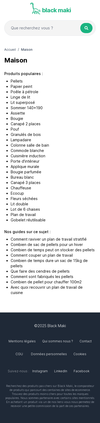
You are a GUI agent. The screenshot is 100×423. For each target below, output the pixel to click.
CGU (19, 354)
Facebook (81, 371)
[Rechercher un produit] (86, 28)
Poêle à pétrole (24, 91)
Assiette (18, 113)
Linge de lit (20, 97)
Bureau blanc (22, 177)
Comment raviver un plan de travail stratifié (49, 239)
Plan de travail (23, 214)
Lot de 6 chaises (25, 209)
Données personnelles (49, 354)
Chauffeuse (21, 188)
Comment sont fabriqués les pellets (42, 276)
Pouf (15, 129)
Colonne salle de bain (30, 145)
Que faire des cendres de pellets (40, 271)
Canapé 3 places (26, 182)
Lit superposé (23, 102)
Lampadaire (21, 140)
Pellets (17, 81)
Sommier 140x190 (27, 107)
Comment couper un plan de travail (42, 255)
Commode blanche (27, 150)
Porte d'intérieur (25, 161)
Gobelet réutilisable (28, 220)
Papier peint (21, 86)
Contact (85, 341)
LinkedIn (60, 371)
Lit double (19, 204)
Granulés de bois (26, 134)
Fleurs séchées (24, 198)
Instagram (40, 371)
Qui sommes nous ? (57, 341)
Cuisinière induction (28, 156)
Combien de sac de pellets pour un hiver (47, 244)
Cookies (79, 354)
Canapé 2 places (26, 124)
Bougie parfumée (26, 172)
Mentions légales (22, 341)
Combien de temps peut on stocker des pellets (53, 250)
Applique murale (25, 166)
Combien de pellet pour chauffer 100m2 (46, 282)
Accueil (10, 50)
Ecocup (17, 193)
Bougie (17, 118)
